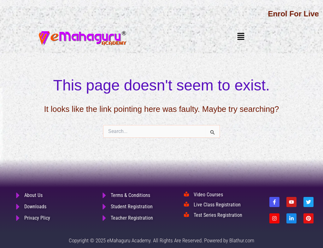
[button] (240, 36)
